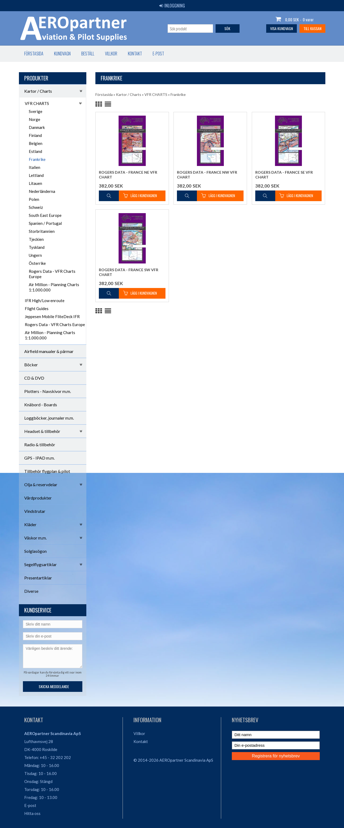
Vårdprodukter (38, 497)
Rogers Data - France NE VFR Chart (128, 174)
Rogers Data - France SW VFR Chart (128, 272)
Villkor (111, 53)
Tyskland (36, 247)
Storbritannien (42, 231)
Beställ (87, 53)
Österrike (37, 263)
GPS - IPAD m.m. (39, 457)
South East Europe (45, 215)
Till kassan (312, 28)
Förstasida (33, 53)
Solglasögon (35, 551)
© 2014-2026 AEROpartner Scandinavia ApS (173, 760)
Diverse (31, 591)
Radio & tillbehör (39, 444)
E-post (158, 53)
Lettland (36, 175)
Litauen (35, 183)
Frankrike (37, 159)
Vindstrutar (34, 511)
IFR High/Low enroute (44, 300)
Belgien (35, 143)
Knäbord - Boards (40, 404)
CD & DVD (34, 377)
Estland (35, 151)
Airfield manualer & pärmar (49, 351)
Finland (35, 135)
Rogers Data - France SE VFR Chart (284, 174)
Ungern (35, 255)
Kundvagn (62, 53)
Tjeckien (36, 239)
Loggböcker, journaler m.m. (49, 417)
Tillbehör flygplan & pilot (47, 471)
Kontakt (135, 53)
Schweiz (36, 207)
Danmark (37, 127)
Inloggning (172, 5)
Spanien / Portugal (45, 223)
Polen (34, 199)
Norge (34, 119)
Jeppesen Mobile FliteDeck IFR (52, 316)
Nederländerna (42, 191)
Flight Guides (36, 308)
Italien (34, 167)
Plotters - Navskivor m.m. (47, 391)
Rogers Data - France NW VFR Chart (207, 174)
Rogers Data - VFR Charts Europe (52, 274)
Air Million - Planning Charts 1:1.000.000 (54, 287)
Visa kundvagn (281, 28)
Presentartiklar (38, 577)
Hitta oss (32, 813)
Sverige (35, 111)
